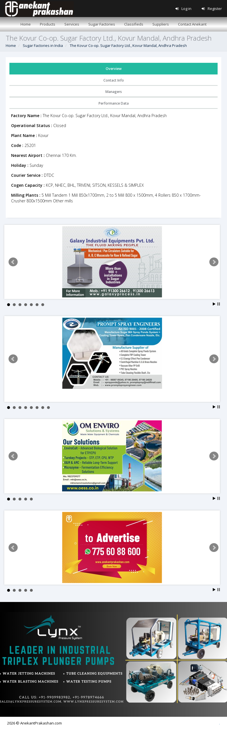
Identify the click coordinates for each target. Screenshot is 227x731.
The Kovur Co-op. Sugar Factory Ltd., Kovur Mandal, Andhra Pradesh (128, 45)
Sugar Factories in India (43, 45)
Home (11, 45)
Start (214, 304)
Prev (13, 262)
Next (213, 262)
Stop (218, 304)
